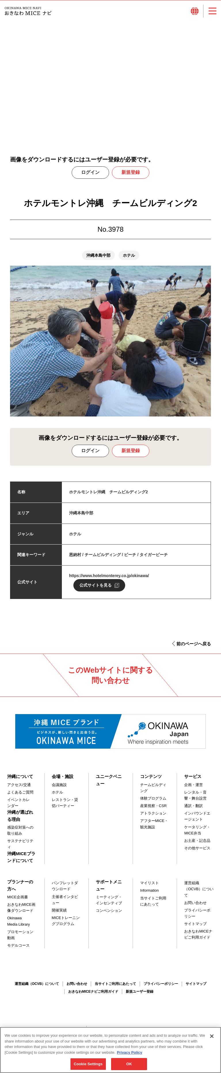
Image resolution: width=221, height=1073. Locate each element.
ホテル (57, 795)
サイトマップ (195, 927)
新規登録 (130, 175)
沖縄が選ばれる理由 (20, 819)
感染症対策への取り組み (20, 833)
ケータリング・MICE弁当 (197, 833)
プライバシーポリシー (197, 916)
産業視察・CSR (153, 809)
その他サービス (197, 851)
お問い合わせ (195, 905)
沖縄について (20, 779)
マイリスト (149, 886)
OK (129, 1066)
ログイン (90, 175)
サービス (192, 779)
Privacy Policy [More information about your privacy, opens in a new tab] (129, 1055)
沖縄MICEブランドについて (21, 860)
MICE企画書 (17, 900)
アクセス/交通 (19, 788)
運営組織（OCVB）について (199, 892)
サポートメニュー (109, 888)
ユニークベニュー (109, 783)
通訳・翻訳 (193, 809)
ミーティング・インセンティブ (109, 903)
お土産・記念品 (197, 844)
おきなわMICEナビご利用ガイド (198, 937)
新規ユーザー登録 (139, 995)
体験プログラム (153, 801)
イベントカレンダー (18, 806)
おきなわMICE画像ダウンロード (21, 910)
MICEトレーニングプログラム (66, 924)
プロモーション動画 (20, 938)
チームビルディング (153, 791)
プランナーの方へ (20, 888)
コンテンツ (151, 779)
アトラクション (153, 816)
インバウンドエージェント (197, 819)
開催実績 (59, 913)
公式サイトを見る (95, 588)
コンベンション (109, 914)
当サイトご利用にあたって (153, 904)
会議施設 (59, 788)
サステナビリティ (20, 847)
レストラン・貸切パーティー (65, 806)
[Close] (211, 1038)
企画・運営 (193, 788)
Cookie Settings (88, 1066)
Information (149, 893)
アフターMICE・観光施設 (154, 827)
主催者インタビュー (65, 902)
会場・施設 (62, 779)
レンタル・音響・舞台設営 (195, 798)
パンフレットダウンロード (65, 889)
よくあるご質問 (20, 795)
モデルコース (18, 948)
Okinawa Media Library (18, 924)
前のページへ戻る (193, 646)
